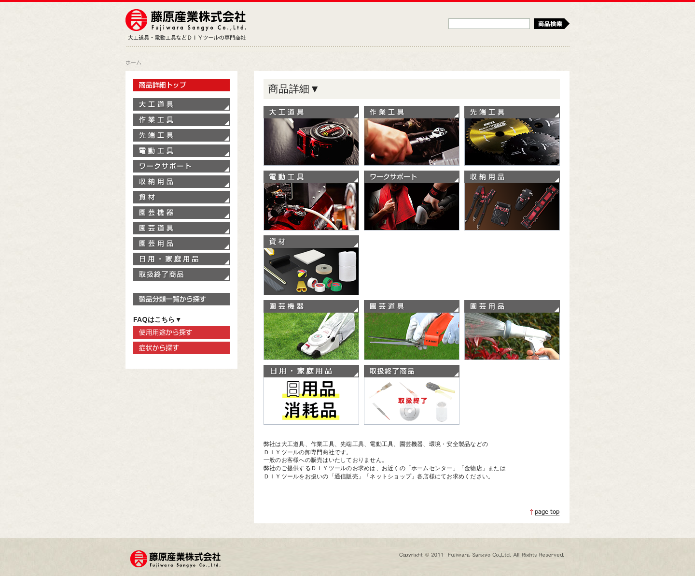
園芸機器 (311, 330)
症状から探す (181, 348)
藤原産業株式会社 (185, 20)
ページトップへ (545, 512)
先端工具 (512, 136)
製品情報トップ (181, 85)
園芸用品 (512, 330)
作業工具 (411, 136)
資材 (311, 265)
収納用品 (512, 200)
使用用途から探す (181, 332)
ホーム (133, 62)
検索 (552, 23)
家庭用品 (311, 395)
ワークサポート (411, 200)
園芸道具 (411, 330)
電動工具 (311, 200)
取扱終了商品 (411, 395)
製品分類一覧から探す (181, 299)
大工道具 (311, 136)
